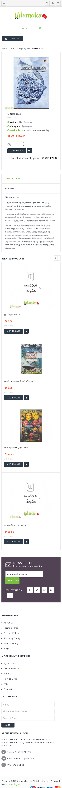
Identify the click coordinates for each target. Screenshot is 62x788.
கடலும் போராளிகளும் (15, 524)
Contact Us (8, 682)
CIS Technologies (12, 778)
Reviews (9, 188)
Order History (10, 662)
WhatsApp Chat (15, 758)
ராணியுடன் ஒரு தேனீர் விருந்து (18, 381)
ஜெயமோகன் (25, 122)
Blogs (5, 642)
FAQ (4, 677)
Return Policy (9, 636)
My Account (8, 656)
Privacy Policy (10, 626)
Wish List (7, 667)
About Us (7, 616)
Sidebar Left (12, 38)
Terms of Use (10, 621)
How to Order (10, 672)
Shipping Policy (11, 631)
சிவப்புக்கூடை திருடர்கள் (16, 447)
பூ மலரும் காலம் (12, 314)
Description (12, 178)
